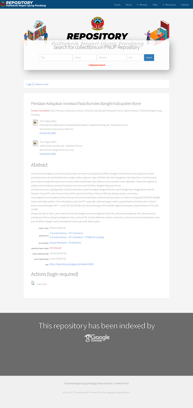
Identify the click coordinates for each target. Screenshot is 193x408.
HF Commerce (76, 233)
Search (149, 58)
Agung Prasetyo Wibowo (119, 392)
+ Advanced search (96, 65)
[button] (32, 283)
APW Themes (91, 392)
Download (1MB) (48, 133)
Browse (143, 4)
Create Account (40, 84)
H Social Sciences (58, 233)
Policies (185, 4)
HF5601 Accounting (94, 237)
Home (117, 4)
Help (155, 4)
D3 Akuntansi (75, 242)
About (129, 4)
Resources (170, 4)
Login (29, 84)
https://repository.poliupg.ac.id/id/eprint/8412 (72, 264)
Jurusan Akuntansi (58, 242)
